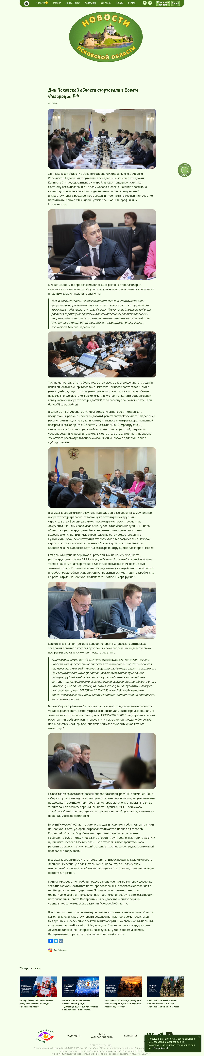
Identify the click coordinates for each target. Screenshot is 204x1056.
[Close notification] (199, 1037)
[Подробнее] (160, 1048)
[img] (106, 37)
